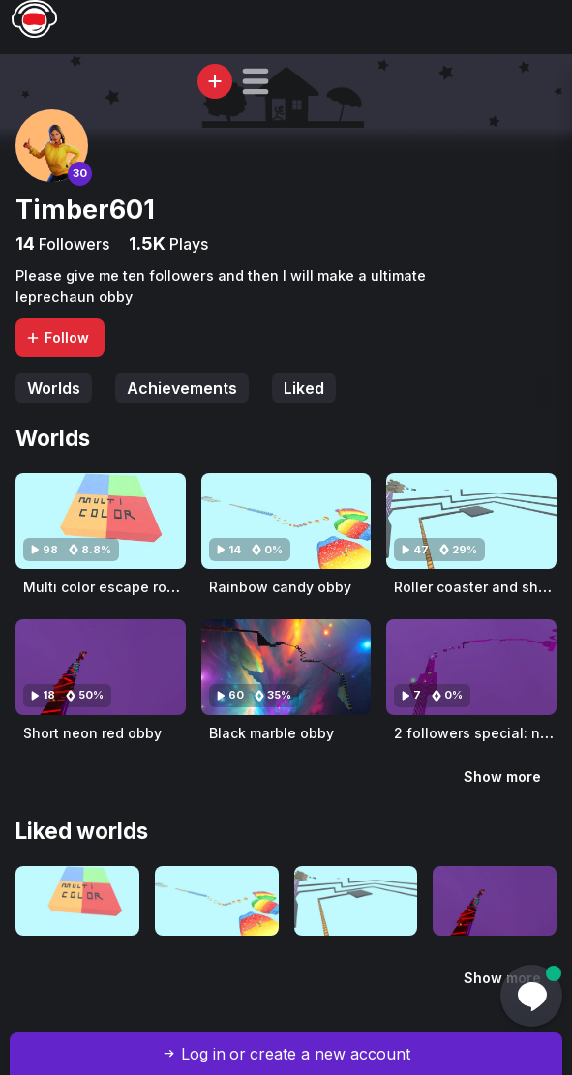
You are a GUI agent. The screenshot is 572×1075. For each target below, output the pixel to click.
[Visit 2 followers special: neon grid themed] (471, 667)
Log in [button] (203, 1053)
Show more (502, 776)
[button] (255, 81)
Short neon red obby (92, 733)
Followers (72, 244)
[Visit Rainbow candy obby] (286, 521)
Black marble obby (271, 733)
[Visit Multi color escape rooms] (100, 521)
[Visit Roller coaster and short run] (471, 521)
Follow (57, 337)
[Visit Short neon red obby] (100, 667)
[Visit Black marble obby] (286, 667)
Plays (187, 244)
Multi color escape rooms (109, 587)
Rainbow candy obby (280, 587)
